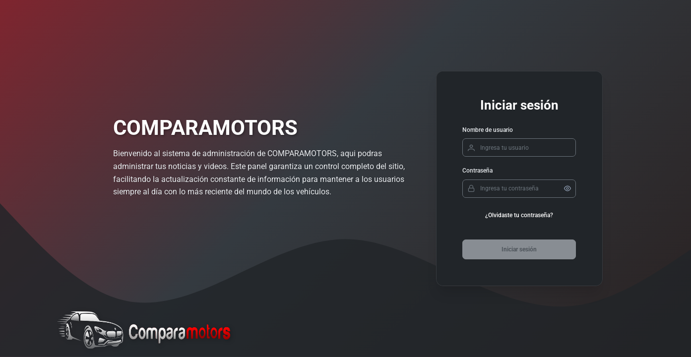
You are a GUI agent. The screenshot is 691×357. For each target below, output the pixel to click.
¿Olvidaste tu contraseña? (519, 215)
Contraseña (477, 170)
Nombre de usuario (487, 129)
